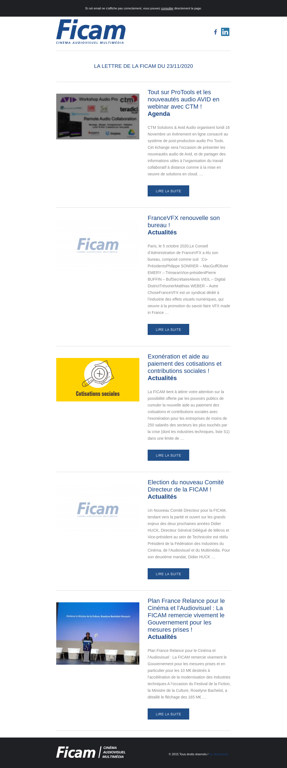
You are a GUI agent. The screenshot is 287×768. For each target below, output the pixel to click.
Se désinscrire (219, 754)
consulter (167, 8)
